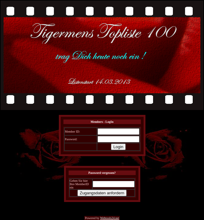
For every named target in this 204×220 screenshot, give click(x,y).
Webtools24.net (109, 218)
